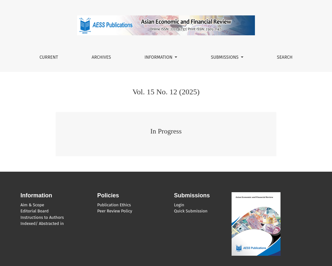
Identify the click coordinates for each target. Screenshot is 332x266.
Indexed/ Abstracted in (42, 223)
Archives (101, 57)
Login (179, 204)
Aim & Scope (32, 204)
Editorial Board (34, 211)
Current (48, 57)
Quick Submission (191, 211)
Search (285, 57)
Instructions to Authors (42, 217)
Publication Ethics (114, 204)
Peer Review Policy (114, 211)
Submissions (225, 57)
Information (159, 57)
